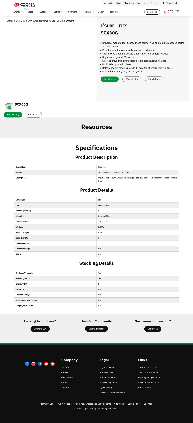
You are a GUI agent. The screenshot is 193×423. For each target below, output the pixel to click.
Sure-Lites (20, 21)
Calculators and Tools (148, 382)
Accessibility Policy (109, 382)
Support (65, 387)
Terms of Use (47, 404)
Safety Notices (106, 372)
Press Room (67, 377)
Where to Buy (132, 79)
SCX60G (70, 21)
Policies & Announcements (112, 392)
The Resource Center (147, 367)
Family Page (154, 79)
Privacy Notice (63, 404)
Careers (64, 372)
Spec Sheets (109, 79)
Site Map (148, 404)
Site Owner (119, 404)
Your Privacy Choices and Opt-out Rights (92, 404)
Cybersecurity (106, 387)
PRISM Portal (144, 387)
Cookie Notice (134, 404)
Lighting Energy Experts (149, 377)
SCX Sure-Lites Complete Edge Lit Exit (45, 21)
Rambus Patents (107, 377)
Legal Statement (107, 367)
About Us (65, 367)
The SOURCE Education (149, 372)
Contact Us (33, 114)
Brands (10, 21)
